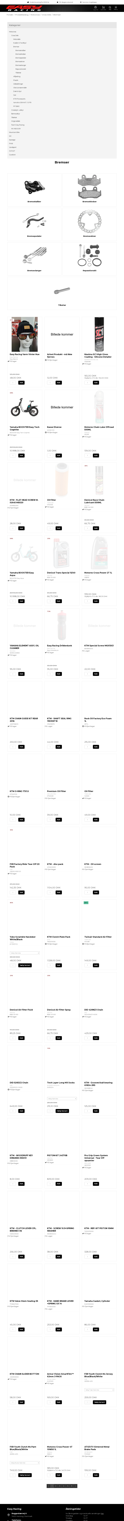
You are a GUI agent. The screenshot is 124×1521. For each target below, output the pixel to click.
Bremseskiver (20, 61)
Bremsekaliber (21, 50)
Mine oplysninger (73, 1476)
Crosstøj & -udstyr (17, 110)
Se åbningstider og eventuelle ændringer (85, 1441)
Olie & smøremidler (20, 88)
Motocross (12, 32)
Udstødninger (18, 84)
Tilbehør (18, 73)
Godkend (12, 1491)
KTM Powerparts (19, 99)
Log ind (69, 1478)
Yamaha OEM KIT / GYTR (22, 102)
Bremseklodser (21, 54)
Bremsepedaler (21, 58)
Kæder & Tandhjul (19, 43)
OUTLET (12, 151)
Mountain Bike (14, 132)
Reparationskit (21, 69)
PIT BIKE (16, 106)
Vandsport (12, 147)
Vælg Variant (25, 893)
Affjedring (16, 76)
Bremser (16, 47)
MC (10, 136)
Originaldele (15, 121)
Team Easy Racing (17, 125)
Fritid (11, 143)
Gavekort (12, 155)
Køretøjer (12, 140)
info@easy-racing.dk (20, 1457)
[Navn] (32, 1475)
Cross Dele (14, 35)
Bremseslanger (21, 65)
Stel (14, 95)
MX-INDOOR (16, 129)
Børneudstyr (15, 114)
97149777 (15, 1450)
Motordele (16, 39)
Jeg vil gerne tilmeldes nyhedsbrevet (30, 1485)
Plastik (15, 80)
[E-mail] (32, 1480)
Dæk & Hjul (17, 91)
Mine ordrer (71, 1474)
